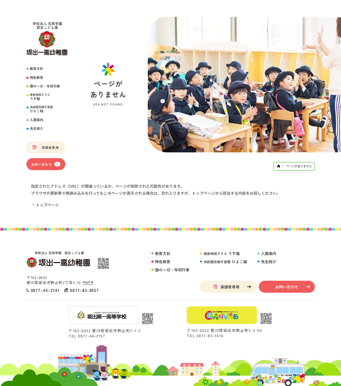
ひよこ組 (41, 109)
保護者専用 (44, 147)
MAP (88, 282)
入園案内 (36, 120)
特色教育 (36, 77)
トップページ (47, 205)
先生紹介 (36, 128)
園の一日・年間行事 (45, 86)
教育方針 (36, 69)
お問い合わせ (45, 164)
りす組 (40, 96)
